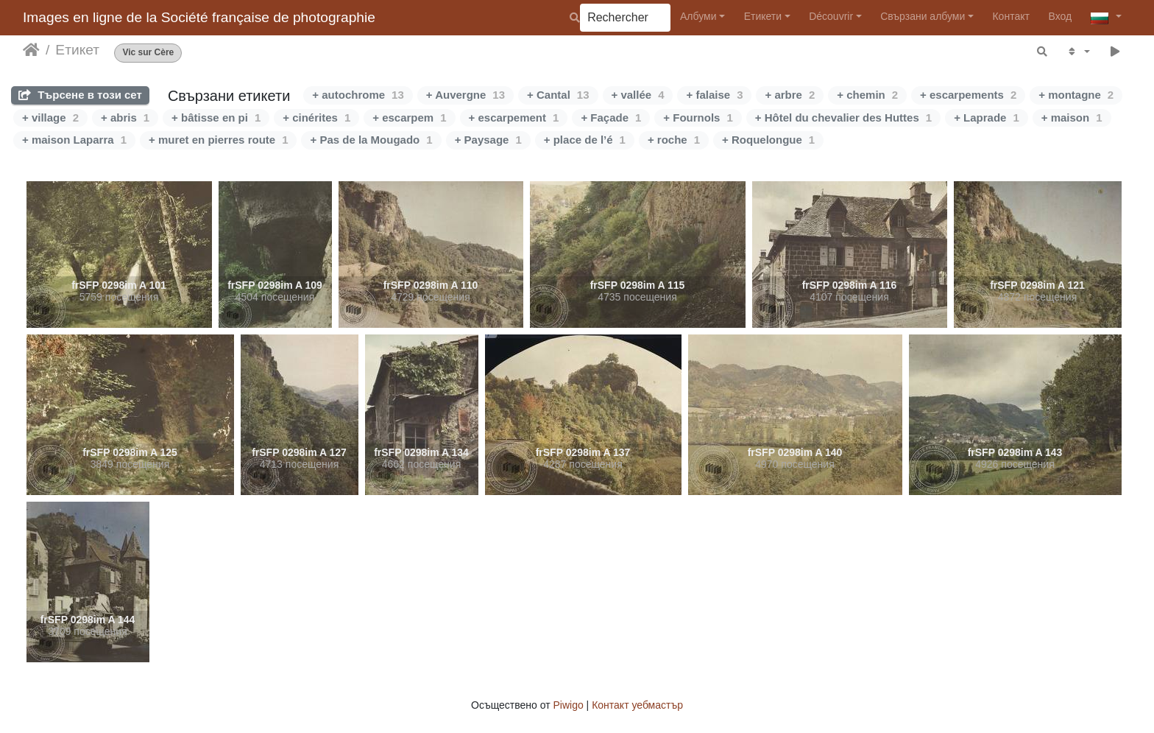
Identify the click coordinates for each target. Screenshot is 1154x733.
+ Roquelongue (768, 139)
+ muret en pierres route (218, 139)
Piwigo (568, 705)
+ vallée (638, 94)
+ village (50, 117)
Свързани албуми (922, 16)
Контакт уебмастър (637, 705)
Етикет (77, 49)
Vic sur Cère (148, 52)
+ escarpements (968, 94)
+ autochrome (357, 94)
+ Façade (611, 117)
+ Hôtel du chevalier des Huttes (843, 117)
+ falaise (714, 94)
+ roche (674, 139)
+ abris (125, 117)
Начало (31, 50)
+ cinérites (316, 117)
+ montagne (1076, 94)
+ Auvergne (465, 94)
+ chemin (867, 94)
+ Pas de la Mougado (371, 139)
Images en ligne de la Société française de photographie (199, 17)
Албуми (698, 16)
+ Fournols (697, 117)
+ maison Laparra (74, 139)
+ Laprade (986, 117)
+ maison (1071, 117)
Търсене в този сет (80, 94)
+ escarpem (409, 117)
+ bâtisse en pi (216, 117)
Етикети (763, 16)
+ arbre (790, 94)
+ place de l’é (585, 139)
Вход (1060, 16)
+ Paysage (488, 139)
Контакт (1010, 16)
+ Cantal (558, 94)
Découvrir (831, 16)
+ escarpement (514, 117)
